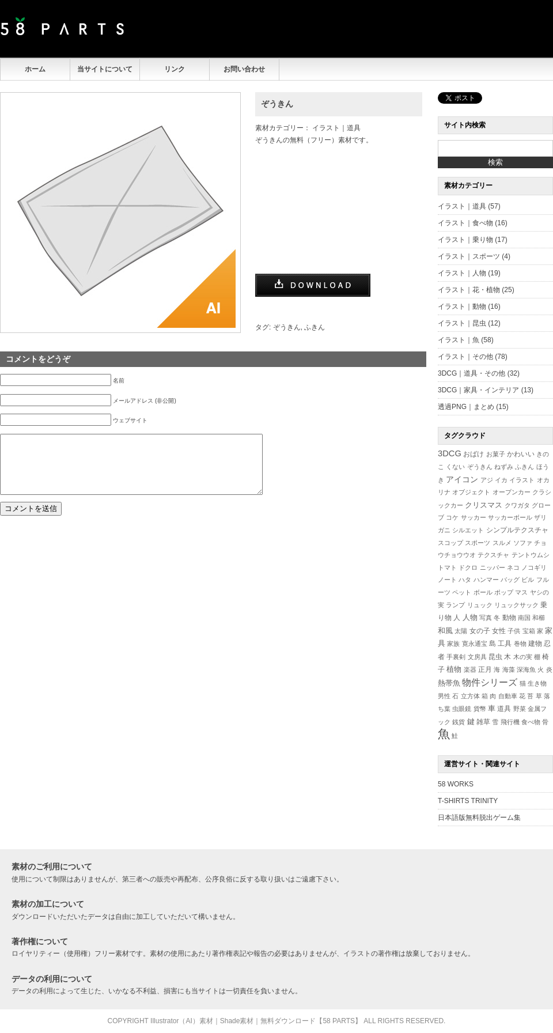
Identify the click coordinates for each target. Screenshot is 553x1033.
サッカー (473, 517)
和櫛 (538, 617)
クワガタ (517, 505)
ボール (483, 592)
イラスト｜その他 (465, 357)
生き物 (537, 683)
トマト (447, 567)
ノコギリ (534, 567)
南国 (524, 617)
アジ (486, 479)
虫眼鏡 (461, 708)
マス (521, 592)
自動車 (507, 696)
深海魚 (526, 669)
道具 (504, 709)
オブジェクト (471, 492)
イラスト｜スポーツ (469, 256)
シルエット (468, 530)
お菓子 (495, 454)
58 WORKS (456, 784)
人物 (470, 618)
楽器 (470, 669)
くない (455, 466)
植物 (453, 669)
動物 (509, 617)
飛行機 (510, 721)
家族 (453, 643)
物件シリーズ (489, 682)
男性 (444, 696)
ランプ (455, 604)
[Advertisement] (418, 29)
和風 (445, 630)
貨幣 (480, 708)
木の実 (522, 656)
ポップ (503, 592)
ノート (447, 579)
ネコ (513, 567)
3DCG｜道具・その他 (471, 373)
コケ (452, 517)
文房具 (477, 656)
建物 (535, 644)
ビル (527, 579)
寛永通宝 (474, 643)
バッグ (510, 579)
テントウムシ (531, 554)
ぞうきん (277, 103)
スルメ (502, 542)
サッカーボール (510, 517)
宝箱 (528, 630)
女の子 (479, 630)
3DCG (449, 453)
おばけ (473, 454)
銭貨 (458, 721)
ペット (461, 592)
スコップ (450, 542)
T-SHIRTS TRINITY (468, 801)
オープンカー (512, 492)
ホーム (35, 69)
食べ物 (530, 721)
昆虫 (495, 657)
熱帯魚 (449, 683)
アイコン (462, 479)
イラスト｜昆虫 (462, 323)
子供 (513, 630)
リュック (480, 604)
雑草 (483, 721)
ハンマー (486, 579)
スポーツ (477, 542)
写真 (485, 617)
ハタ (465, 579)
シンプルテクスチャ (517, 530)
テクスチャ (493, 554)
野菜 (519, 708)
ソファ (522, 542)
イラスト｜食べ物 (465, 223)
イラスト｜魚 (458, 340)
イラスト (522, 479)
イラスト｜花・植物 (469, 290)
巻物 (520, 643)
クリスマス (483, 505)
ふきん (314, 327)
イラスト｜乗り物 (465, 240)
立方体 (470, 696)
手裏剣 (455, 656)
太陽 (460, 630)
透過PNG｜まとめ (466, 407)
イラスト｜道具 (336, 128)
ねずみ (503, 466)
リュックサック (516, 604)
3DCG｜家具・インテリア (478, 390)
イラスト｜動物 (462, 306)
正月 (485, 669)
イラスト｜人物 (462, 273)
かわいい (521, 453)
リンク (174, 69)
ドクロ (468, 567)
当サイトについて (104, 69)
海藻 (508, 669)
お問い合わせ (244, 69)
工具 (505, 644)
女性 (499, 630)
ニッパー (492, 567)
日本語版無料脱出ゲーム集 (479, 817)
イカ (501, 479)
